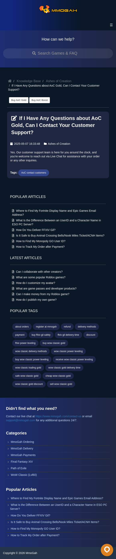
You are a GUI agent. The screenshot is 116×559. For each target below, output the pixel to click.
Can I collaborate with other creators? (37, 271)
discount (90, 334)
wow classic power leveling (68, 351)
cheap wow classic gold (58, 375)
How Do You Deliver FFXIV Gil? (33, 230)
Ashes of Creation (58, 81)
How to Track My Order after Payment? (38, 246)
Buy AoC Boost (39, 100)
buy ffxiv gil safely (41, 334)
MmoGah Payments (23, 455)
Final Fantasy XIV (22, 461)
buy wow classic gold (54, 343)
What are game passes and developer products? (44, 288)
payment (19, 334)
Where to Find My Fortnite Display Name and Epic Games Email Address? (57, 498)
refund (67, 326)
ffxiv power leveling (25, 343)
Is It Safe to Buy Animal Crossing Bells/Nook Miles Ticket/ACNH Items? (58, 235)
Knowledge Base (29, 81)
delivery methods (87, 326)
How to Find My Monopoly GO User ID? (39, 241)
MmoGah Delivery (22, 448)
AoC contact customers (33, 172)
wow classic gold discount (29, 384)
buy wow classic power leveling (31, 359)
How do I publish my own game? (34, 299)
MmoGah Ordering (22, 441)
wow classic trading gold (28, 367)
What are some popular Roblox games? (39, 277)
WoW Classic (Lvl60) (24, 474)
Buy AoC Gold (18, 100)
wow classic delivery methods (31, 351)
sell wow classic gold (61, 384)
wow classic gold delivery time (64, 367)
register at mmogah (46, 326)
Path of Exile (19, 468)
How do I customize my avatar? (33, 282)
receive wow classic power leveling (74, 359)
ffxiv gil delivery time (68, 334)
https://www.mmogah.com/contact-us (58, 416)
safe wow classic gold (26, 375)
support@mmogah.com (20, 420)
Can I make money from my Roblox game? (40, 294)
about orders (22, 326)
